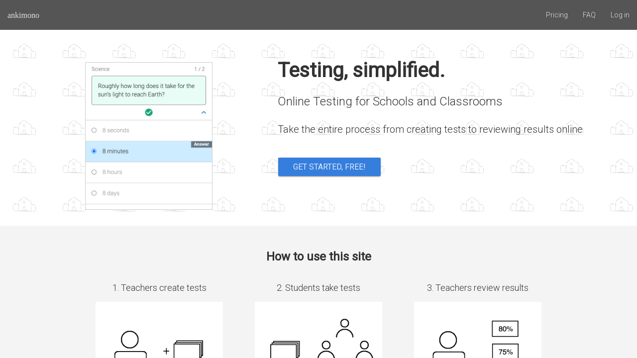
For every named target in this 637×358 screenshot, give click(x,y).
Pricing (557, 15)
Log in (620, 15)
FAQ (589, 15)
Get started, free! (329, 167)
